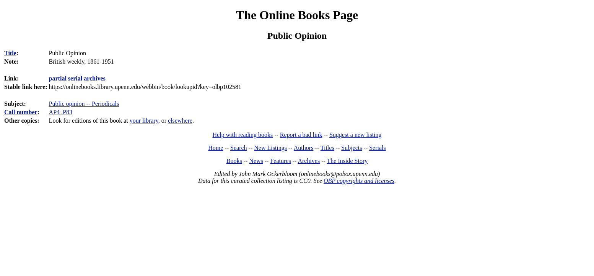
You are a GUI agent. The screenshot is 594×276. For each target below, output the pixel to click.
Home (215, 148)
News (256, 161)
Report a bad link (301, 134)
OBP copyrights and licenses (359, 180)
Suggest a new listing (355, 134)
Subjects (351, 148)
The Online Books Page (297, 15)
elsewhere (180, 120)
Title (10, 53)
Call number (20, 112)
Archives (309, 161)
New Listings (270, 148)
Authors (304, 148)
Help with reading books (242, 134)
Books (234, 161)
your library (144, 120)
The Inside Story (347, 161)
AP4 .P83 (60, 112)
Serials (377, 148)
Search (238, 148)
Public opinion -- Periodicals (84, 103)
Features (280, 161)
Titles (327, 148)
